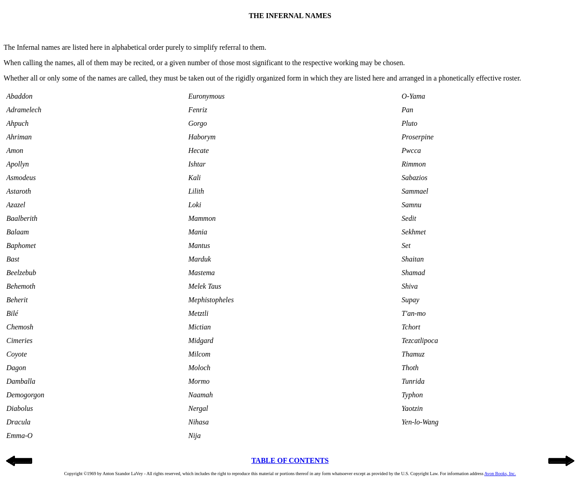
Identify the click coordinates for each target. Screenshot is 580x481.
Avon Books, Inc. (500, 473)
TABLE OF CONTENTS (290, 460)
